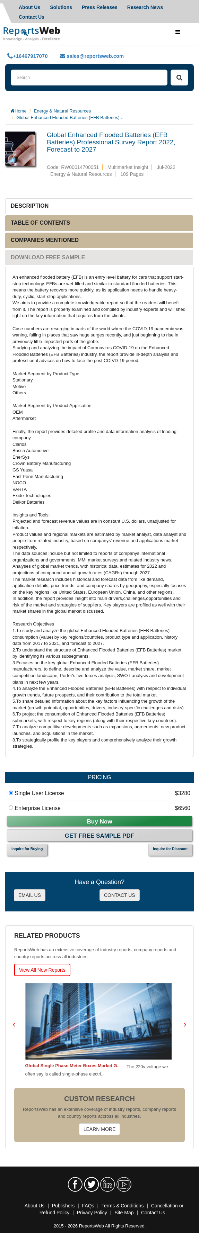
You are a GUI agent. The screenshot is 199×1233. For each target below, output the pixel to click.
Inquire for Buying (27, 849)
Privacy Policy (92, 1212)
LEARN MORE (100, 1129)
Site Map (123, 1212)
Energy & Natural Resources (62, 111)
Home (21, 111)
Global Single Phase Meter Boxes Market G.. (73, 1065)
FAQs (88, 1205)
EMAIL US (29, 895)
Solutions (61, 7)
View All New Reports (42, 970)
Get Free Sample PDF (99, 835)
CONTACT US (119, 895)
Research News (145, 7)
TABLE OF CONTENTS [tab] (40, 223)
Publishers (63, 1205)
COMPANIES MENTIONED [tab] (45, 240)
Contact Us (153, 1212)
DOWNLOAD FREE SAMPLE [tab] (48, 257)
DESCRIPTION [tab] (30, 206)
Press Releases (100, 7)
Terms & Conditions (123, 1205)
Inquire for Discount (170, 849)
